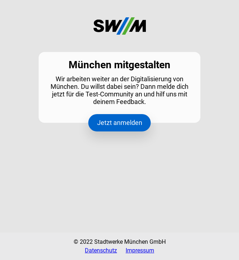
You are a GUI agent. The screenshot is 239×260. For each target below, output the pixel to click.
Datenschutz (101, 250)
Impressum (140, 250)
